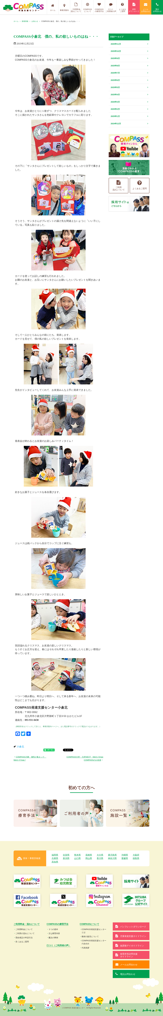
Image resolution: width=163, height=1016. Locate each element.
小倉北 (20, 746)
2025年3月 (115, 102)
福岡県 (55, 855)
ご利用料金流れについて (76, 7)
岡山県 (88, 858)
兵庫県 (55, 858)
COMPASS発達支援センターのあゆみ (94, 942)
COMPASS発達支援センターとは (94, 930)
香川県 (100, 858)
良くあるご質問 (22, 942)
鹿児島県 (112, 855)
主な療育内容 (54, 933)
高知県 (55, 862)
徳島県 (136, 858)
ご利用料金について (24, 929)
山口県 (77, 858)
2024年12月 (116, 123)
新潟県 (66, 858)
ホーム (53, 7)
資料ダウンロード (134, 7)
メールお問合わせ (145, 7)
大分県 (100, 855)
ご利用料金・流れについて (27, 924)
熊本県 (77, 855)
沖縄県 (124, 855)
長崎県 (88, 855)
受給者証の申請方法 (24, 938)
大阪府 (136, 855)
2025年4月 (115, 94)
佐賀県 (66, 855)
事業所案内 (64, 7)
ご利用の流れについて (25, 933)
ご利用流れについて (118, 185)
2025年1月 (115, 116)
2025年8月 (115, 66)
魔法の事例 (53, 938)
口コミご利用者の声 (111, 7)
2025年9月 (115, 58)
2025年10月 (116, 51)
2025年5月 (115, 87)
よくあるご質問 (122, 7)
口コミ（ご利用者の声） (58, 945)
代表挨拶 (85, 948)
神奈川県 (112, 858)
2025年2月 (115, 109)
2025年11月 (116, 44)
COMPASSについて (87, 7)
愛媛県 (124, 858)
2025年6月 (115, 80)
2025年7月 (115, 73)
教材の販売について (90, 936)
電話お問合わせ (157, 7)
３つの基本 (53, 929)
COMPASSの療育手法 (99, 7)
